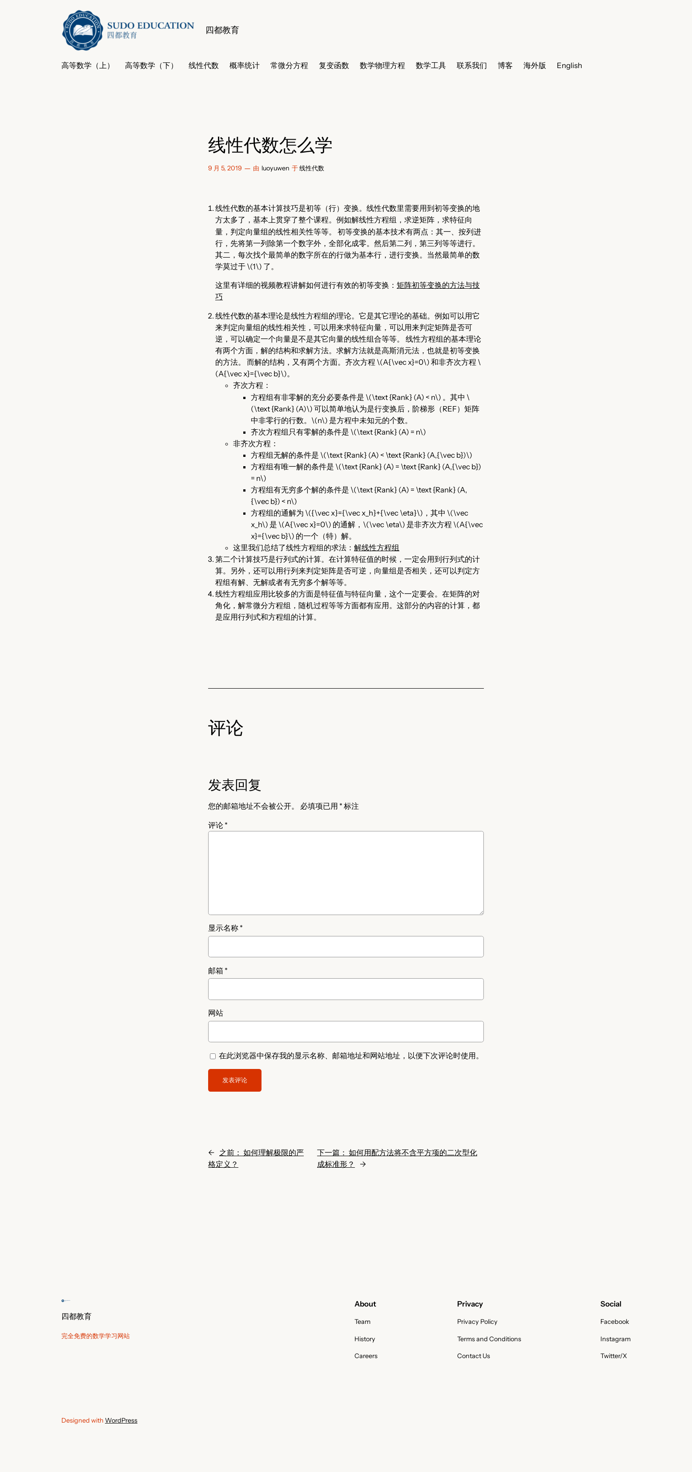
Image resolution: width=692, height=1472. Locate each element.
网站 (215, 1012)
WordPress (121, 1420)
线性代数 (311, 168)
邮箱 (218, 970)
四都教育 (222, 29)
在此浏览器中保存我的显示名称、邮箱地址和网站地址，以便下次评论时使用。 (351, 1055)
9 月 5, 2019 (225, 168)
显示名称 (225, 928)
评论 (218, 825)
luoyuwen (276, 168)
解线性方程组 (376, 547)
